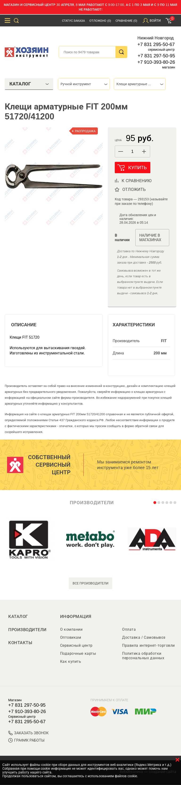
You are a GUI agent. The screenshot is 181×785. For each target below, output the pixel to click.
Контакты (20, 643)
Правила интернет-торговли (148, 646)
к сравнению (137, 181)
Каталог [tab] (29, 83)
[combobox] (84, 84)
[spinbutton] (132, 151)
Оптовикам (70, 638)
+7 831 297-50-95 (156, 55)
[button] (144, 151)
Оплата (129, 630)
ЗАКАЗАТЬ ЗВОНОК (28, 733)
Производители (27, 630)
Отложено (100, 20)
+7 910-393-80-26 (156, 62)
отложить (134, 189)
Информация (75, 616)
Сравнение (126, 20)
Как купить (70, 662)
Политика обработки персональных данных (143, 656)
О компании (71, 630)
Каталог (18, 616)
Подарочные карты (78, 654)
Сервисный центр (76, 646)
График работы (26, 740)
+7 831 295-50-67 (156, 44)
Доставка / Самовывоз (143, 638)
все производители (91, 583)
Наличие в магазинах (150, 238)
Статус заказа (73, 20)
